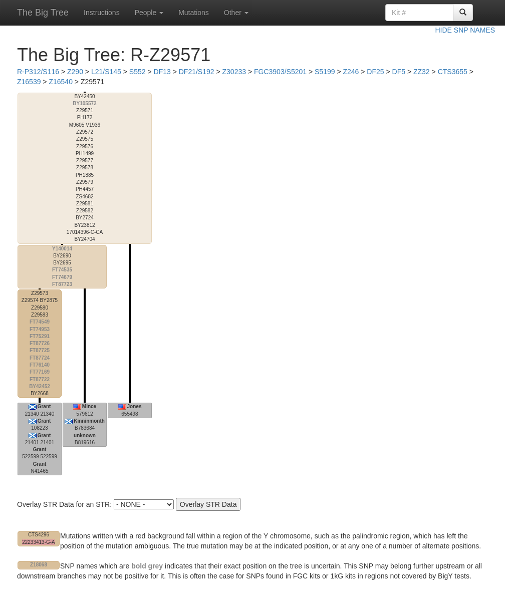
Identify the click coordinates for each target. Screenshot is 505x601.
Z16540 (60, 82)
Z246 (351, 72)
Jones (134, 406)
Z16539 (29, 82)
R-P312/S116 (38, 72)
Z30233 (234, 72)
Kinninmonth (89, 421)
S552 (137, 72)
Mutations (193, 13)
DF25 (375, 72)
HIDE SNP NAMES (465, 30)
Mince (89, 406)
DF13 (162, 72)
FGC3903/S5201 (280, 72)
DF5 (398, 72)
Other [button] (236, 13)
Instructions (102, 13)
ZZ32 (421, 72)
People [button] (149, 13)
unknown (85, 435)
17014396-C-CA (85, 168)
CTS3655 (452, 72)
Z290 (75, 72)
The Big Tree (43, 13)
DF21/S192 (196, 72)
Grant (44, 406)
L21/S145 (106, 72)
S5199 (325, 72)
